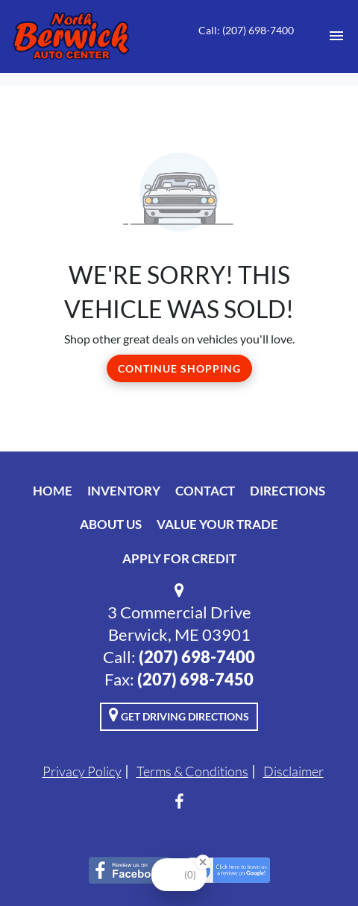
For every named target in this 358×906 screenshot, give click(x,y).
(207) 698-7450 (195, 679)
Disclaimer (293, 771)
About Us (111, 524)
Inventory (123, 490)
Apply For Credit (179, 558)
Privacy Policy (82, 771)
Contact (205, 490)
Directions (287, 490)
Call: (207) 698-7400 (246, 30)
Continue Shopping (179, 368)
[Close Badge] (202, 862)
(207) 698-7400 (197, 657)
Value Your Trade (217, 524)
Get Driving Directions (179, 714)
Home (52, 490)
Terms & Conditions (192, 771)
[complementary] (313, 861)
